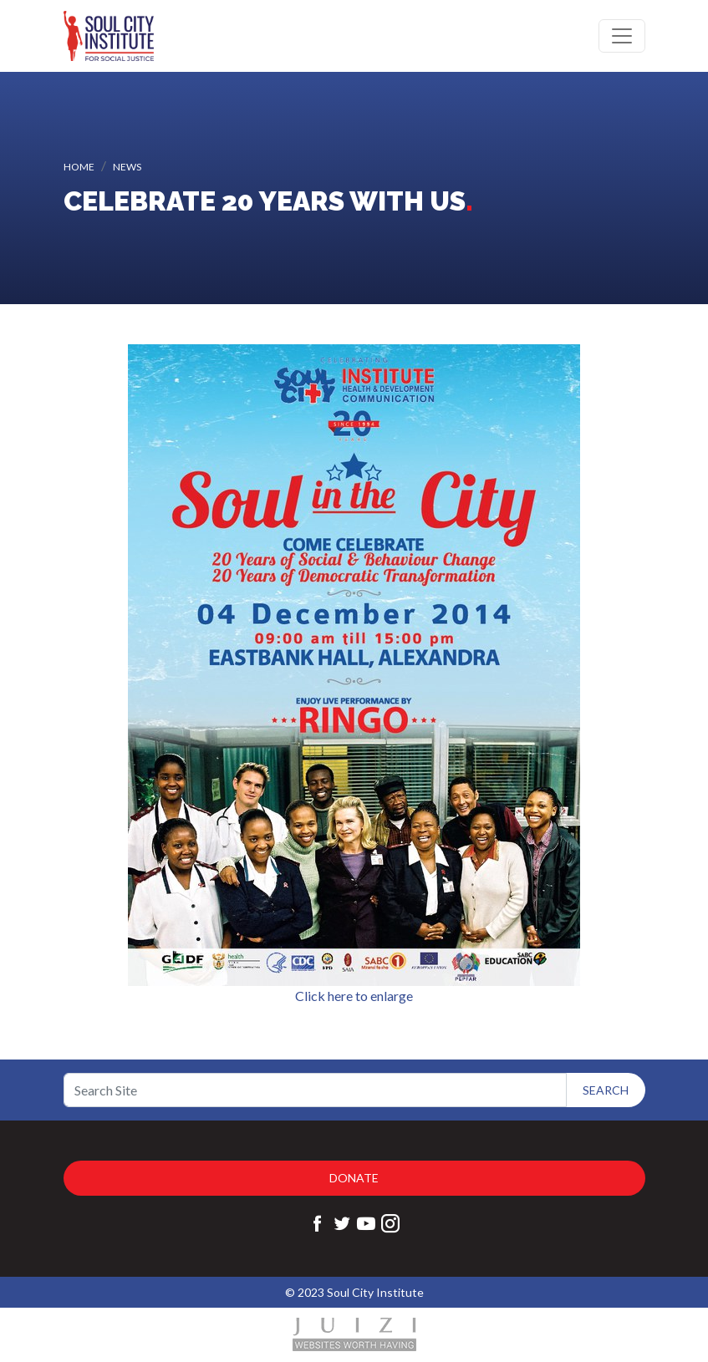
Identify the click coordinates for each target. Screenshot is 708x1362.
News (127, 166)
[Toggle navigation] (621, 36)
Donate (354, 1178)
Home (79, 166)
